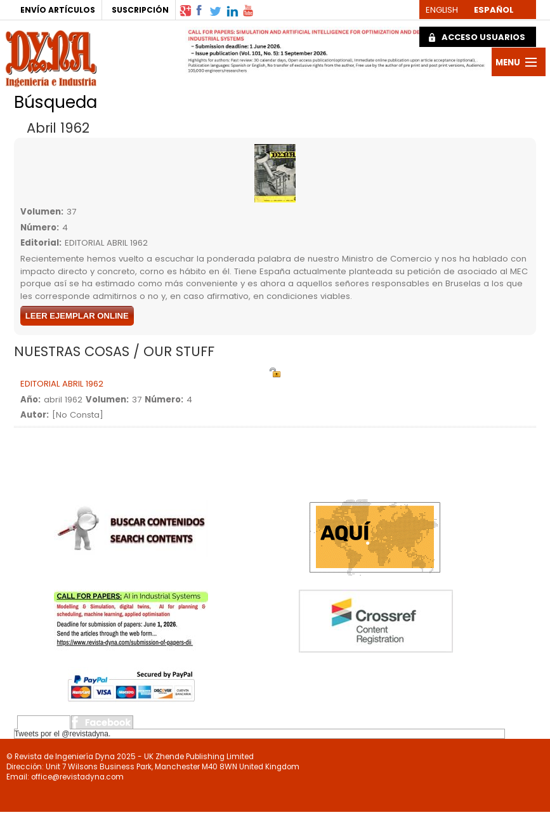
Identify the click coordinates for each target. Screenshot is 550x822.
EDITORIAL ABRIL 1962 (61, 384)
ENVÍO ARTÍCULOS (57, 9)
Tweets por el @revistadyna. (63, 733)
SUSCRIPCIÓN (140, 9)
